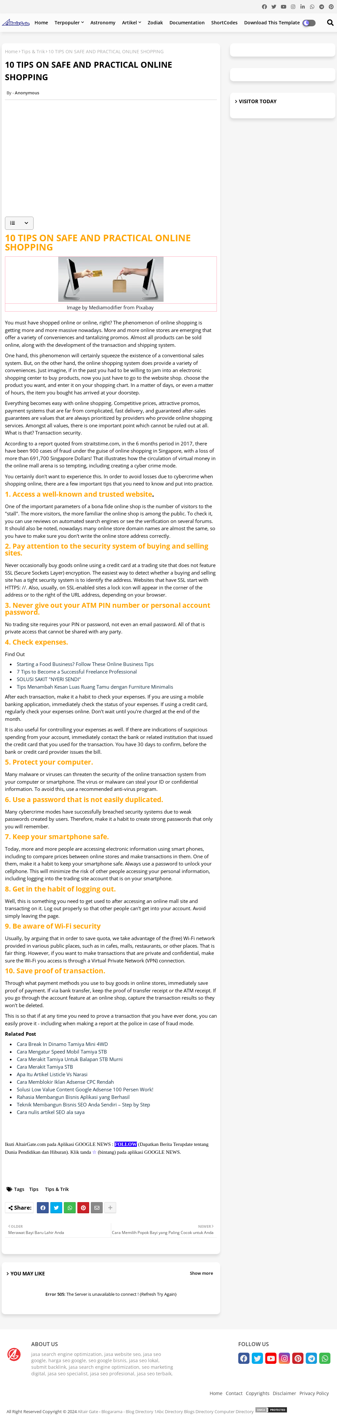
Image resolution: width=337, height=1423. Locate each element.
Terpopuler (67, 22)
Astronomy (103, 22)
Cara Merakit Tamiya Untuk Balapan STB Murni (70, 1059)
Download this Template (272, 22)
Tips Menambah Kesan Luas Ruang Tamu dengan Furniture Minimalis (95, 686)
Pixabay (145, 307)
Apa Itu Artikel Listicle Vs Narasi (52, 1074)
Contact (234, 1393)
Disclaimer (284, 1393)
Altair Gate (88, 1411)
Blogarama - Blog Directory (127, 1411)
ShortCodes (224, 22)
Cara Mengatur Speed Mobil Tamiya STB (62, 1051)
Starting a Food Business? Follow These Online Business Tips (85, 664)
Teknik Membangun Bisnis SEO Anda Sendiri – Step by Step (83, 1104)
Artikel (129, 22)
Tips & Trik (33, 51)
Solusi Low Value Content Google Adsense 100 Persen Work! (85, 1089)
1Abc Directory (168, 1411)
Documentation (187, 22)
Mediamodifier (105, 307)
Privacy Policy (314, 1393)
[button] (19, 223)
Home (41, 22)
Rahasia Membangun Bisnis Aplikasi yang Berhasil (73, 1097)
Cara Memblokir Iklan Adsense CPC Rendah (65, 1082)
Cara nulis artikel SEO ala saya (51, 1112)
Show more (201, 1273)
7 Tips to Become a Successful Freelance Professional (77, 671)
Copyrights (258, 1393)
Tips (34, 1189)
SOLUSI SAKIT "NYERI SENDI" (49, 679)
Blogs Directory (199, 1411)
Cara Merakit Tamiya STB (45, 1066)
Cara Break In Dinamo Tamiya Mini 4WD (62, 1044)
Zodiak (155, 22)
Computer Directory (234, 1411)
